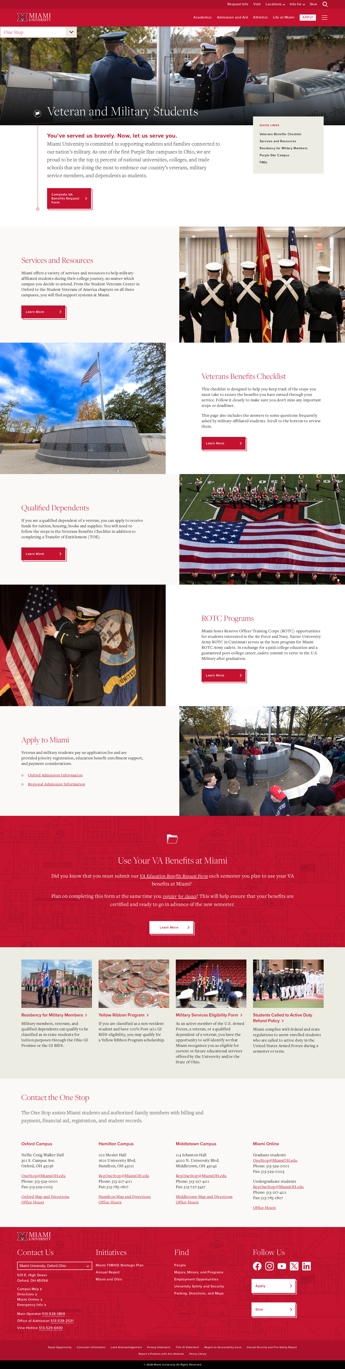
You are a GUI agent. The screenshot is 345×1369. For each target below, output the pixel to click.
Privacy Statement (159, 1347)
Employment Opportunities (196, 1279)
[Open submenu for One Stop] (71, 32)
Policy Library (198, 1353)
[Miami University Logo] (34, 17)
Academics (202, 17)
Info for (296, 4)
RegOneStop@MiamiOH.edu (124, 1175)
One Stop (13, 32)
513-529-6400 (51, 1327)
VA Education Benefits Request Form (174, 875)
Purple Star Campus (275, 155)
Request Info (238, 4)
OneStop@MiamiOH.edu (43, 1175)
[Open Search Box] (325, 4)
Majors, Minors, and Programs (198, 1272)
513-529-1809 (53, 1313)
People (180, 1265)
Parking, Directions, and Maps (199, 1293)
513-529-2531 (62, 1320)
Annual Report (108, 1272)
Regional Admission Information (56, 784)
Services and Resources (278, 141)
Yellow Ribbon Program (122, 1015)
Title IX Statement (187, 1347)
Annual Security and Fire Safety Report (272, 1347)
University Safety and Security (199, 1286)
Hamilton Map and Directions (125, 1196)
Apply (307, 17)
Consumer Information (91, 1347)
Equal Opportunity (60, 1347)
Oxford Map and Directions (45, 1196)
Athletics (260, 17)
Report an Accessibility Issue (223, 1347)
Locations (274, 4)
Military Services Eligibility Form (207, 1015)
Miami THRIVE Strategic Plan (120, 1265)
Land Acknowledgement (126, 1347)
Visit (257, 4)
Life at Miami (284, 17)
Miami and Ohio (109, 1279)
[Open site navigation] (324, 17)
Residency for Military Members (284, 148)
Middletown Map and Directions (204, 1196)
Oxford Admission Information (55, 775)
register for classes (179, 896)
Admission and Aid (232, 17)
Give (313, 4)
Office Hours (32, 1201)
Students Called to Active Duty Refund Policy (282, 1017)
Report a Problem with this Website (161, 1353)
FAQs (264, 162)
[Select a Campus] (54, 1266)
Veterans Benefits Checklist (280, 134)
